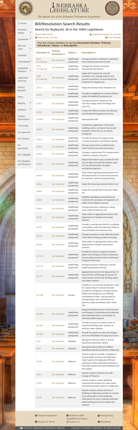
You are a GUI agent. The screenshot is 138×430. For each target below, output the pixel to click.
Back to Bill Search (44, 34)
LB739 (39, 244)
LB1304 (39, 314)
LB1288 (39, 295)
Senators (24, 109)
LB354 (39, 146)
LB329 (39, 129)
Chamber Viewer (24, 31)
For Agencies (24, 132)
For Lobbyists (24, 154)
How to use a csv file (46, 37)
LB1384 (39, 334)
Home (23, 23)
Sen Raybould (58, 60)
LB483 (39, 199)
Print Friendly (113, 37)
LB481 (39, 184)
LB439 (39, 175)
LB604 (39, 208)
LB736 (39, 217)
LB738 (39, 236)
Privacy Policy (105, 415)
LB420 (39, 163)
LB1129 (39, 256)
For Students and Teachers (24, 163)
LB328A (39, 119)
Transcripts (23, 125)
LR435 (39, 397)
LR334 (39, 361)
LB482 (39, 191)
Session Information (24, 118)
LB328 (39, 112)
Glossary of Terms (45, 421)
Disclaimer (104, 421)
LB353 (39, 139)
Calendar (22, 55)
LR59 (38, 348)
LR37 (38, 341)
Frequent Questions (46, 415)
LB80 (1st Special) (41, 77)
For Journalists (23, 147)
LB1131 (39, 276)
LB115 (39, 87)
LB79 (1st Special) (41, 67)
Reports (24, 103)
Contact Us (73, 421)
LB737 (39, 227)
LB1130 (39, 266)
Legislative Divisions (24, 70)
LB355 (39, 153)
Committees (24, 61)
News (20, 96)
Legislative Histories (23, 79)
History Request (22, 89)
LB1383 (39, 325)
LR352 (39, 383)
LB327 (39, 103)
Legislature (24, 39)
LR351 (39, 374)
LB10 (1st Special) (41, 60)
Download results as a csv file (105, 34)
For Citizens (23, 138)
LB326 (39, 94)
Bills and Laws (24, 47)
